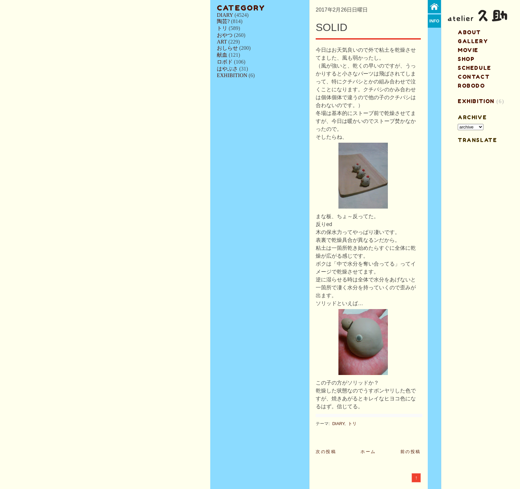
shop (466, 59)
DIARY (225, 15)
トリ (222, 28)
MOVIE (468, 50)
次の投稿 (326, 451)
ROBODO (471, 85)
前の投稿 (410, 451)
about (469, 32)
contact (474, 76)
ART (222, 41)
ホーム (368, 451)
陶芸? (223, 21)
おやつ (225, 35)
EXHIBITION (232, 75)
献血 (222, 55)
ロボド (225, 62)
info (434, 20)
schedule (474, 68)
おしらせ (227, 48)
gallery (473, 41)
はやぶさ (227, 69)
